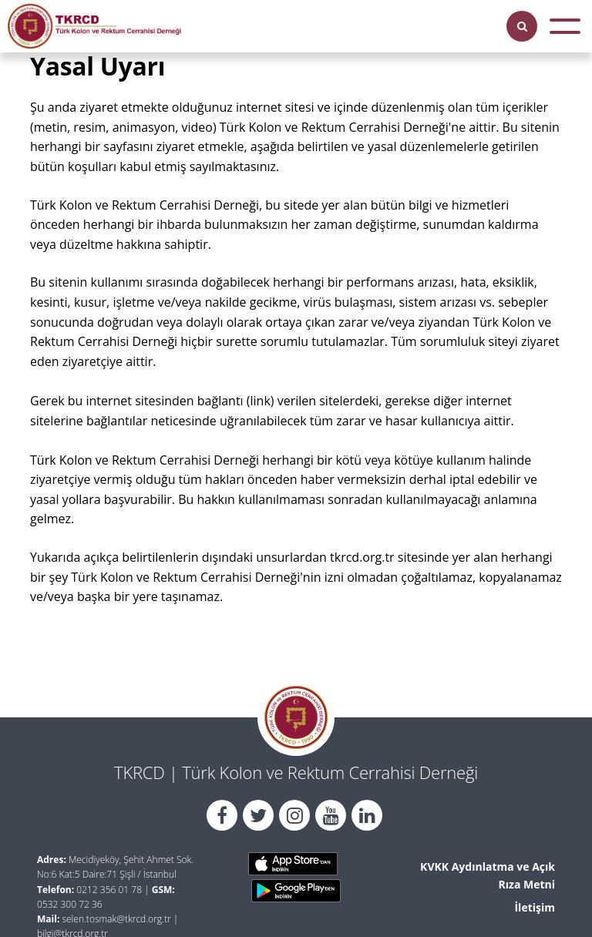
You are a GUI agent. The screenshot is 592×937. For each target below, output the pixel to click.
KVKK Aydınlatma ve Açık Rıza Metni (487, 875)
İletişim (534, 907)
